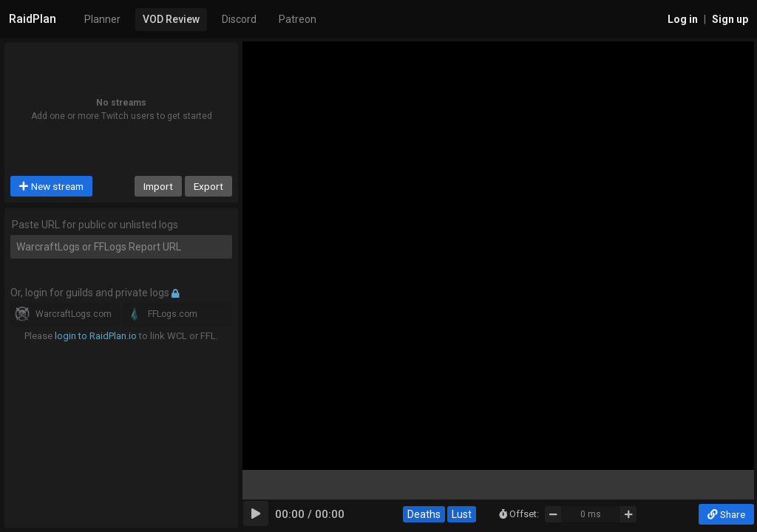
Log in (683, 19)
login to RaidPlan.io (96, 335)
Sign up (730, 19)
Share (726, 514)
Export (208, 186)
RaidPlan (32, 19)
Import (158, 186)
